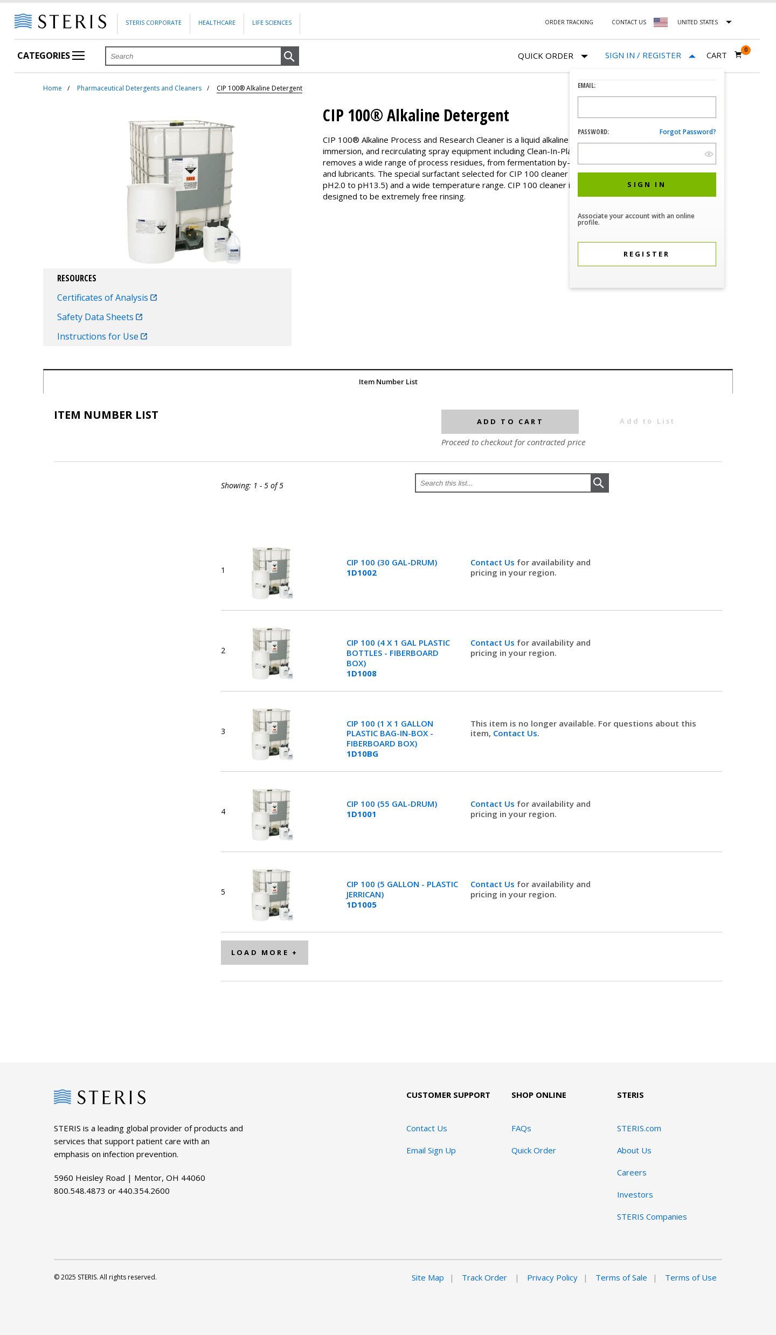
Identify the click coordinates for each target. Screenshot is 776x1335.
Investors (635, 1194)
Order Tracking (569, 22)
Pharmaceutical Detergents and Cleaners (139, 88)
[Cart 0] (724, 55)
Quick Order (553, 56)
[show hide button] (708, 154)
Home (52, 88)
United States (697, 22)
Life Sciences (272, 22)
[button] (290, 56)
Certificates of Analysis (107, 297)
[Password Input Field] (647, 153)
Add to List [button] (647, 421)
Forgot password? (688, 131)
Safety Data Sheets (99, 317)
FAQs (521, 1128)
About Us (634, 1150)
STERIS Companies (652, 1216)
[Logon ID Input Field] (647, 107)
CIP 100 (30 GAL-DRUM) (392, 567)
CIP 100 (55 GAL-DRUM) (392, 809)
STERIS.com (639, 1128)
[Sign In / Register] (650, 55)
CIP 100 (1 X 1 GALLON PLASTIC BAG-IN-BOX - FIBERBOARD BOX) (390, 738)
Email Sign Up (431, 1150)
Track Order (485, 1277)
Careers (632, 1172)
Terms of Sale (621, 1277)
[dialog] (647, 180)
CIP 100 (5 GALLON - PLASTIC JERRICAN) (402, 894)
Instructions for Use (102, 336)
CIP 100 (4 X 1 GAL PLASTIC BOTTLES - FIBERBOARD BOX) (398, 658)
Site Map (428, 1277)
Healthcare (216, 22)
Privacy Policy (552, 1277)
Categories (51, 55)
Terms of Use (691, 1277)
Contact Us (629, 22)
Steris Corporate (154, 22)
